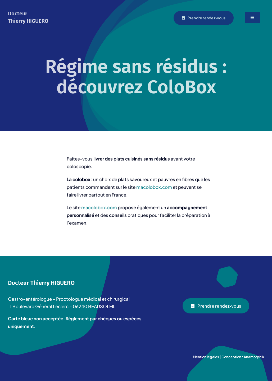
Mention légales (206, 357)
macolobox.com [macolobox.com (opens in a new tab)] (154, 187)
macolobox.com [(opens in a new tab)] (99, 208)
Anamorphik (254, 357)
